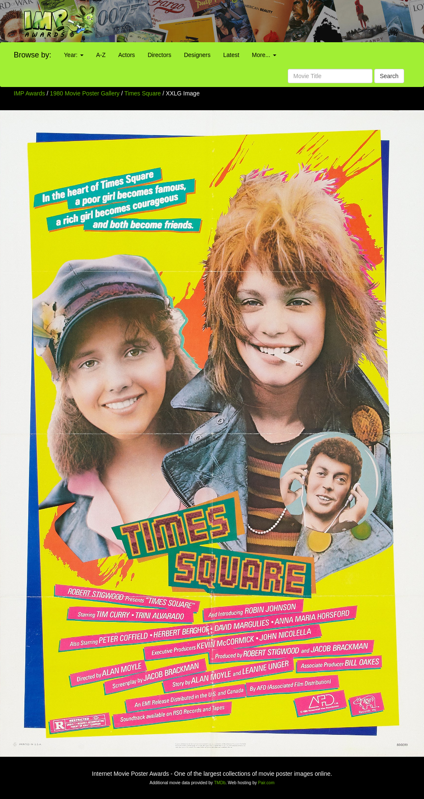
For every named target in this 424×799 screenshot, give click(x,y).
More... (264, 55)
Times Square (143, 93)
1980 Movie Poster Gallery (84, 93)
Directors (159, 55)
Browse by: (32, 55)
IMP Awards (29, 93)
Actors (126, 55)
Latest (231, 55)
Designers (197, 55)
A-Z (101, 55)
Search (389, 76)
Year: (74, 55)
